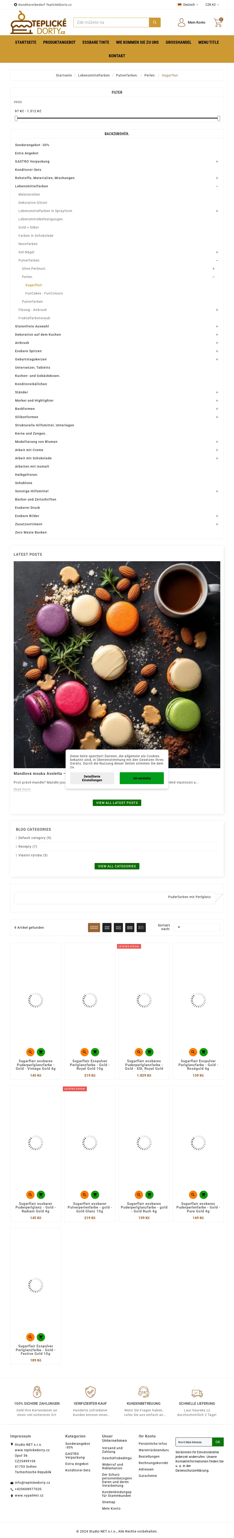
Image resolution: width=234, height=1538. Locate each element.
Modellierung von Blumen (36, 442)
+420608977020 (28, 1489)
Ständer (21, 392)
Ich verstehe (142, 778)
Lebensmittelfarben (31, 186)
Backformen (25, 409)
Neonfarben (28, 244)
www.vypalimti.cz (29, 1495)
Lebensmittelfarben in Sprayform (45, 211)
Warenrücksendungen (156, 1450)
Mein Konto (111, 1508)
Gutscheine (148, 1476)
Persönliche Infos (153, 1443)
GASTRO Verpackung (32, 161)
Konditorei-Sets (28, 169)
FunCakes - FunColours (44, 293)
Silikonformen (26, 417)
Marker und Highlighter (34, 400)
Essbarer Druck (27, 507)
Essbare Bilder (27, 516)
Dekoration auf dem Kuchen (38, 334)
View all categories (117, 866)
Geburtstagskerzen (31, 359)
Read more (22, 789)
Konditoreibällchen (31, 384)
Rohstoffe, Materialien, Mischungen (45, 178)
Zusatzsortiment (29, 524)
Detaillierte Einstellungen (92, 778)
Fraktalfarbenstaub (34, 318)
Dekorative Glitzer (33, 202)
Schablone (23, 483)
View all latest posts (117, 803)
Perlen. (27, 277)
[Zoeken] (111, 22)
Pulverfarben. (30, 260)
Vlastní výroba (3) (33, 855)
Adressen (146, 1469)
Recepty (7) (28, 846)
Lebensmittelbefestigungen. (41, 219)
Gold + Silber (29, 227)
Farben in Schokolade (36, 235)
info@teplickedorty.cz (32, 1482)
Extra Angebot (27, 153)
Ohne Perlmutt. (34, 268)
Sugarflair (33, 285)
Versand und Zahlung (112, 1450)
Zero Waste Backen (31, 532)
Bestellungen (149, 1456)
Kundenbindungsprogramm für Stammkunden (124, 1493)
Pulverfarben (32, 301)
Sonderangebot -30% (32, 145)
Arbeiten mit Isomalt (32, 466)
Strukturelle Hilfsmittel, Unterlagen (44, 425)
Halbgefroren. (26, 474)
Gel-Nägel (26, 252)
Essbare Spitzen (28, 351)
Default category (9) (35, 838)
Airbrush (22, 343)
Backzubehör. (117, 134)
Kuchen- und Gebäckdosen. (37, 376)
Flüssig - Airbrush (33, 310)
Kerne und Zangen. (30, 433)
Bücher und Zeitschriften (35, 499)
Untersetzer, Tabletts (32, 367)
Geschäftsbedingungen (121, 1458)
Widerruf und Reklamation (112, 1466)
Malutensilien (29, 194)
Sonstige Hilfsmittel (32, 491)
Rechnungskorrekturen (157, 1463)
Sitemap (108, 1502)
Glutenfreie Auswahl (32, 326)
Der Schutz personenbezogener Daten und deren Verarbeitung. (118, 1480)
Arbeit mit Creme (29, 450)
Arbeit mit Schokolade (33, 458)
